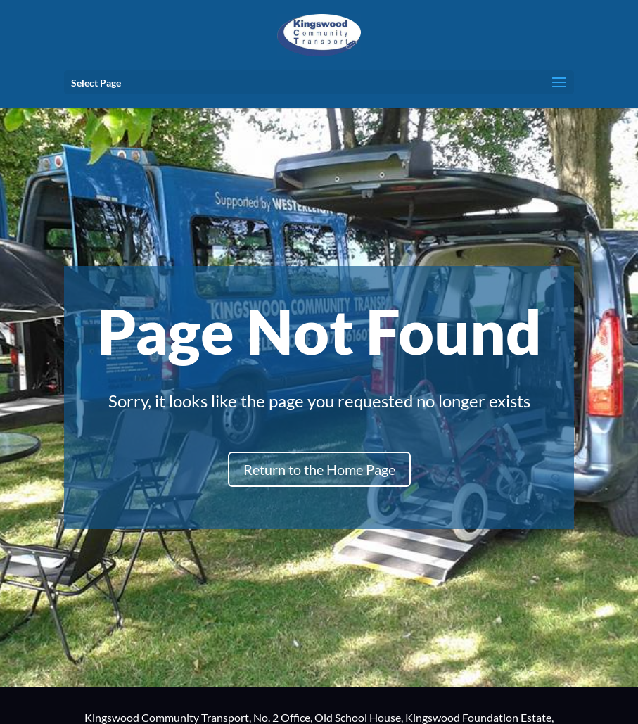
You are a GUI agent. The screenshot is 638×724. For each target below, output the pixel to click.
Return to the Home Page (319, 469)
